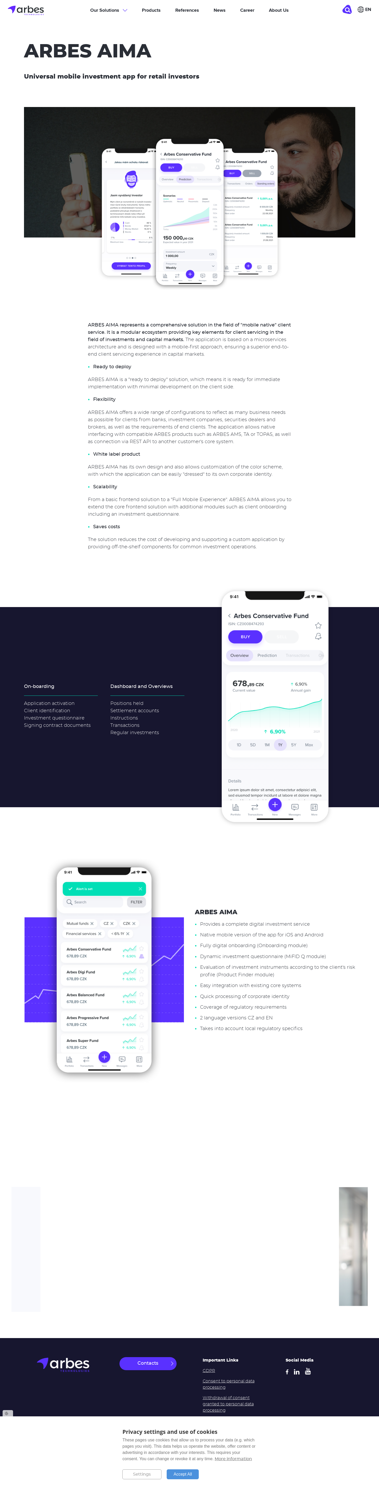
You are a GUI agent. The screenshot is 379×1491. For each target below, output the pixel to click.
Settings (142, 1474)
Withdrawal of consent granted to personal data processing (228, 1404)
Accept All (182, 1474)
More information (233, 1459)
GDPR (209, 1371)
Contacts (147, 1363)
